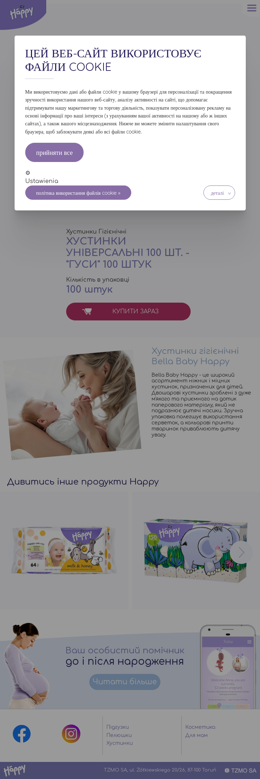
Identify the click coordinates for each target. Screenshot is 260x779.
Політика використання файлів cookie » (78, 193)
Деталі (217, 193)
